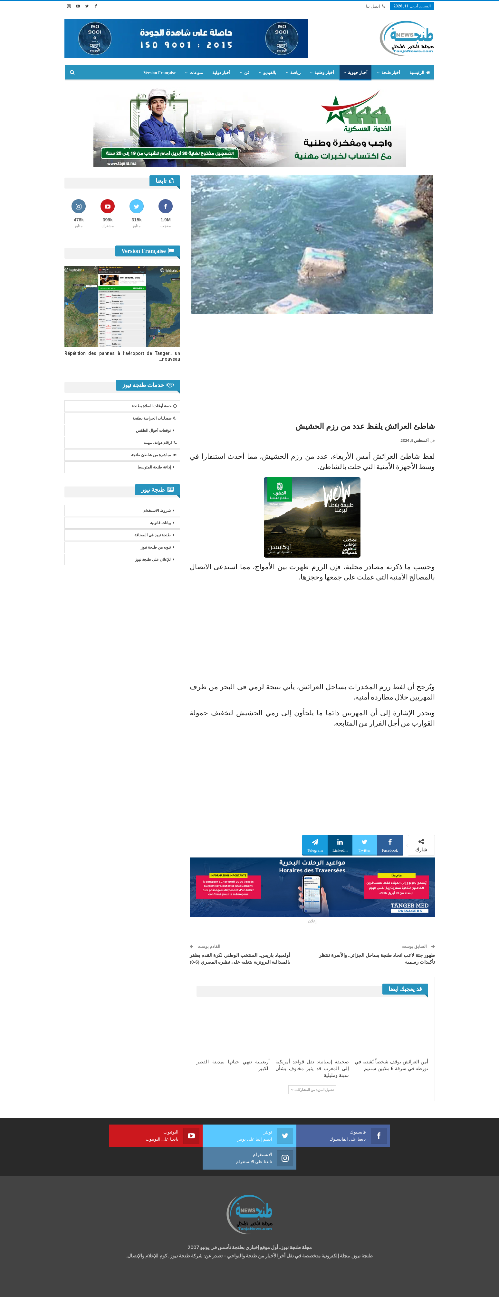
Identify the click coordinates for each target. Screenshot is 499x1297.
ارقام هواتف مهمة (160, 442)
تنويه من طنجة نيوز (156, 547)
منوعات (196, 72)
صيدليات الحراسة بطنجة (154, 418)
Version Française (159, 72)
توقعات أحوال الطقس (153, 430)
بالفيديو (269, 72)
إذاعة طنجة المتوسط (154, 467)
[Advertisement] (312, 365)
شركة (84, 1286)
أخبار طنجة (390, 72)
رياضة (295, 72)
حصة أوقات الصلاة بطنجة (154, 406)
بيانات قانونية (160, 523)
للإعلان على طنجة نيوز (153, 559)
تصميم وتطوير (116, 1286)
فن (246, 72)
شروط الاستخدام (157, 510)
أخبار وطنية (324, 72)
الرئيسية (419, 72)
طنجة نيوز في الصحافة (152, 535)
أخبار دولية (221, 72)
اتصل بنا (375, 6)
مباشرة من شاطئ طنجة (154, 455)
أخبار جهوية (358, 72)
